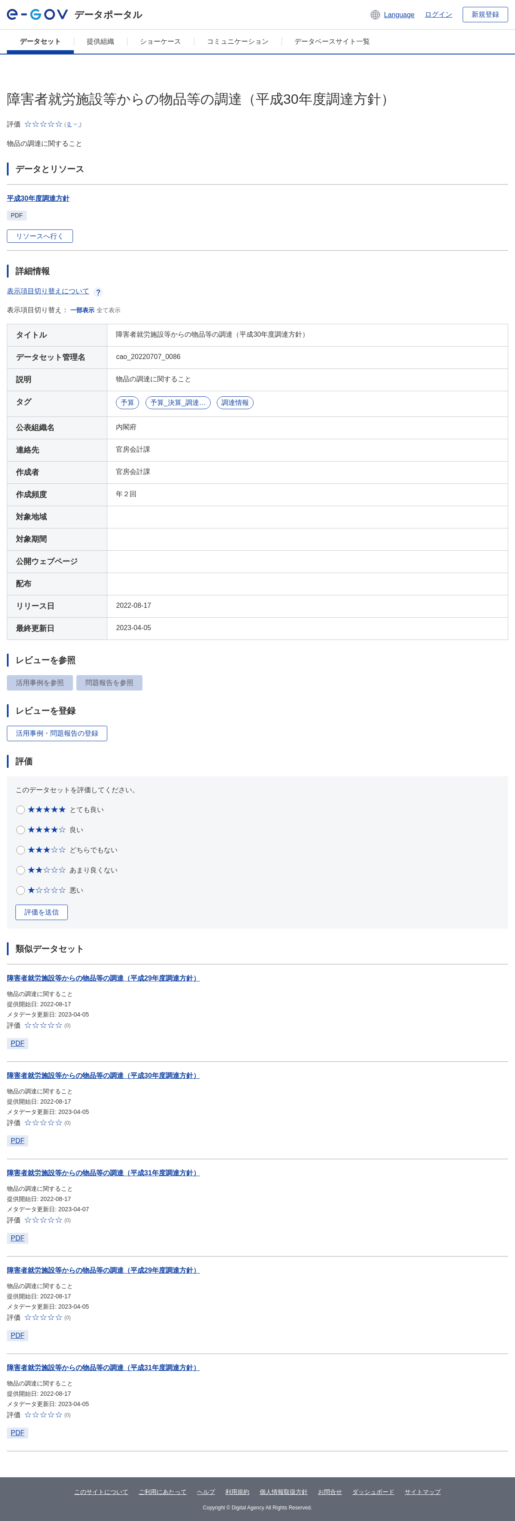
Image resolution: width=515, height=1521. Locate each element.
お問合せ (330, 1491)
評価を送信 (41, 912)
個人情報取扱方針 (284, 1491)
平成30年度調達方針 (38, 198)
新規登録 (485, 14)
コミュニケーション (238, 41)
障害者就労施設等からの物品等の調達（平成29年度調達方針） (103, 978)
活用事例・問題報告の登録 (57, 733)
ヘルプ (206, 1491)
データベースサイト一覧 (332, 41)
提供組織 (100, 41)
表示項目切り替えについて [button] (55, 291)
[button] (392, 14)
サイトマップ (423, 1491)
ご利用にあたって (163, 1491)
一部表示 (82, 310)
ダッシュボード (373, 1491)
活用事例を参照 (40, 682)
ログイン (438, 14)
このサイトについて (101, 1491)
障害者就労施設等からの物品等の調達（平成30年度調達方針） (103, 1075)
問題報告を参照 (109, 682)
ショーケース (160, 41)
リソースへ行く (40, 236)
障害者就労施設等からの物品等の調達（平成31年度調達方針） (103, 1173)
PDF (17, 1043)
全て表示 (109, 310)
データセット (40, 41)
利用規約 (237, 1491)
